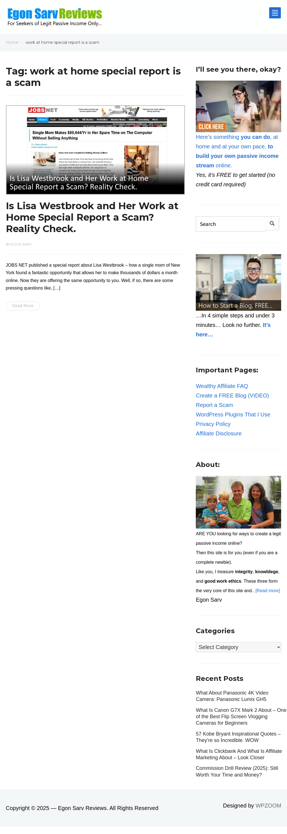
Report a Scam (214, 405)
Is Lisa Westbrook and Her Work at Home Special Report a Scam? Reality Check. (92, 217)
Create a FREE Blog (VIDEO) (232, 395)
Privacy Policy (213, 424)
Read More (23, 305)
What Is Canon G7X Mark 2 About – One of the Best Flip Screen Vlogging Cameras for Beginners (241, 716)
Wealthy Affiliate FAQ (222, 386)
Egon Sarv (21, 244)
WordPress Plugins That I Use (233, 414)
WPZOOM (268, 805)
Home (12, 42)
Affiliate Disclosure (219, 433)
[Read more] (267, 590)
